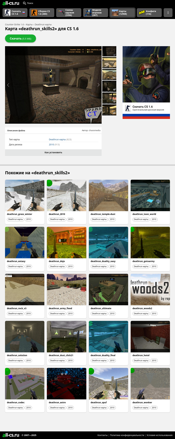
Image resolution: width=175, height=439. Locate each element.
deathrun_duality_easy (103, 261)
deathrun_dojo (57, 261)
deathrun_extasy (16, 261)
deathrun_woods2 (142, 308)
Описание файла (16, 130)
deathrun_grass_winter (19, 214)
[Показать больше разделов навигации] (168, 12)
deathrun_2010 (57, 214)
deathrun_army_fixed (60, 308)
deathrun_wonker (142, 402)
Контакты (103, 435)
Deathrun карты (60, 139)
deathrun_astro (57, 402)
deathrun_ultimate (101, 308)
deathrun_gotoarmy (144, 261)
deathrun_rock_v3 (16, 308)
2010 (54, 144)
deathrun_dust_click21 (61, 355)
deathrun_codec (15, 402)
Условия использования (159, 435)
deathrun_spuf (99, 402)
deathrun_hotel (141, 355)
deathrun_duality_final (103, 355)
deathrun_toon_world (144, 214)
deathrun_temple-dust (103, 214)
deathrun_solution (17, 355)
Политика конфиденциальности (127, 435)
